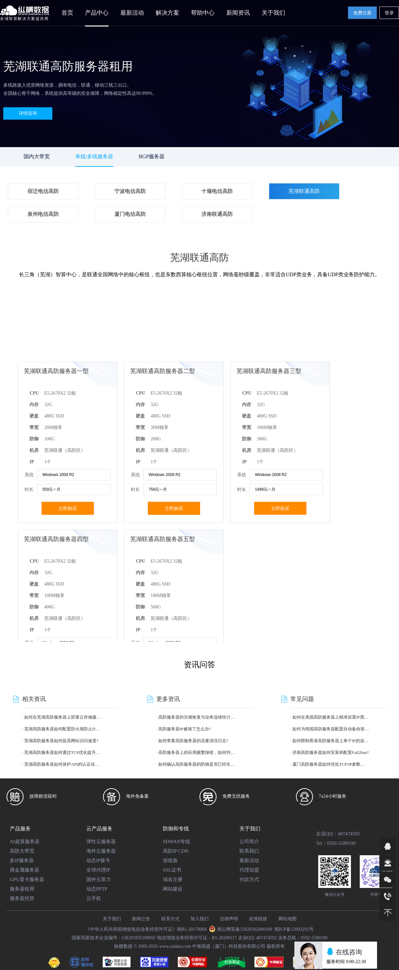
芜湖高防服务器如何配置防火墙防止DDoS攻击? (62, 728)
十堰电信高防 (217, 191)
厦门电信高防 (130, 214)
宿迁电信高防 (43, 191)
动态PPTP (96, 889)
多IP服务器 (22, 860)
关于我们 (249, 828)
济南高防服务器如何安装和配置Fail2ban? (330, 752)
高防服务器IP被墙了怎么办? (184, 728)
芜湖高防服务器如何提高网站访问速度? (61, 740)
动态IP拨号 (98, 860)
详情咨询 (28, 113)
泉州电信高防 (43, 214)
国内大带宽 (37, 156)
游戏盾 (170, 860)
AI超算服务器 (25, 841)
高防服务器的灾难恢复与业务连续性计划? (196, 717)
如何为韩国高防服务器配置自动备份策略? (330, 728)
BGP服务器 (152, 156)
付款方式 (249, 879)
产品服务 (20, 828)
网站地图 (287, 918)
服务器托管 (22, 898)
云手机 (93, 898)
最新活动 (132, 12)
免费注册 (362, 12)
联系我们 (249, 851)
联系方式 (170, 918)
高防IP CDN (175, 851)
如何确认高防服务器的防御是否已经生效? (196, 764)
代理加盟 (249, 870)
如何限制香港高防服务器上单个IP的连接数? (330, 740)
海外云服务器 (101, 851)
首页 (67, 12)
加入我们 (199, 918)
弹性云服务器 (101, 841)
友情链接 (258, 918)
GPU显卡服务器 (27, 879)
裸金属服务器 (24, 870)
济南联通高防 (217, 214)
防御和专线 (176, 828)
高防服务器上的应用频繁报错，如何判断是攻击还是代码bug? (196, 752)
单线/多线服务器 (94, 156)
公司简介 (249, 841)
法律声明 (229, 918)
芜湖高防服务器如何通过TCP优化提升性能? (62, 752)
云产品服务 (99, 828)
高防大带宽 (22, 851)
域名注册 (172, 879)
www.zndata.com (175, 946)
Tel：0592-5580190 (336, 843)
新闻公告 (141, 918)
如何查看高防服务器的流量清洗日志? (193, 740)
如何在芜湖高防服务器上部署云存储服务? (62, 717)
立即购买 (68, 611)
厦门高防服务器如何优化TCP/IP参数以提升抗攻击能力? (330, 764)
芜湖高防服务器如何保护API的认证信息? (62, 764)
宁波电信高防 (130, 191)
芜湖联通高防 (304, 191)
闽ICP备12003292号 (294, 929)
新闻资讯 (238, 12)
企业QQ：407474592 (338, 833)
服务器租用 (22, 889)
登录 (389, 12)
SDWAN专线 (176, 841)
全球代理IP (98, 870)
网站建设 (172, 889)
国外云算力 (98, 879)
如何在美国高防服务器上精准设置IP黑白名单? (330, 717)
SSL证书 (172, 870)
